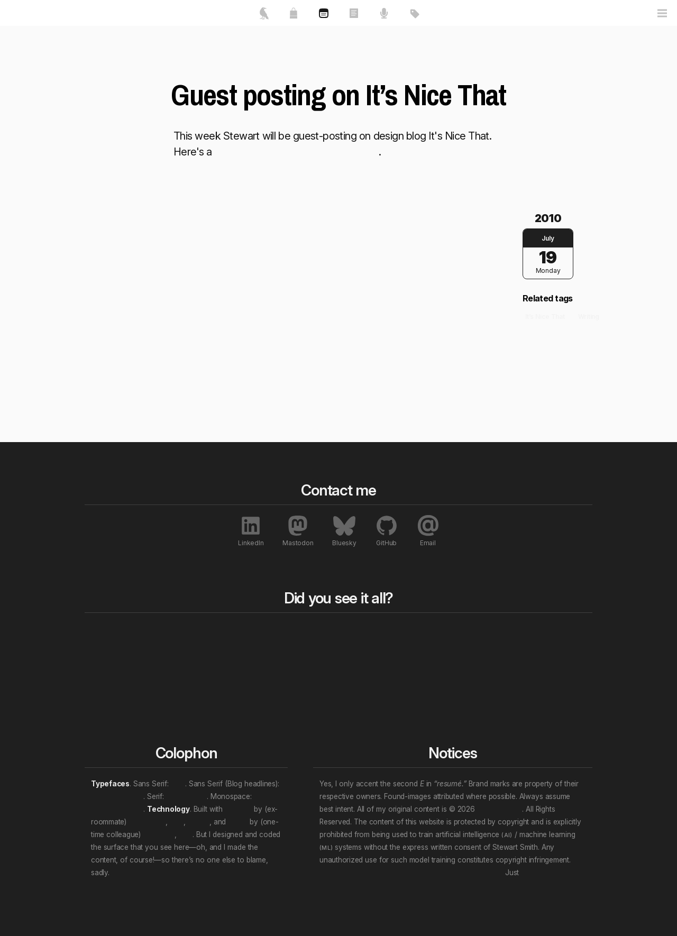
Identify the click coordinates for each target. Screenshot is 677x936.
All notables (524, 632)
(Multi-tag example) (432, 698)
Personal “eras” (424, 686)
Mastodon (297, 531)
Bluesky (344, 531)
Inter (178, 783)
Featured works (120, 648)
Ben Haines (147, 822)
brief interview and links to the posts (297, 151)
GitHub (387, 531)
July (548, 238)
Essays (206, 648)
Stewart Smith (499, 809)
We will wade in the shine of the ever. (173, 872)
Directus (238, 809)
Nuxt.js (198, 822)
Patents (511, 711)
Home (105, 632)
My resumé (111, 673)
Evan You (159, 834)
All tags (413, 632)
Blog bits (314, 632)
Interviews (516, 698)
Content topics (423, 648)
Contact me (112, 686)
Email (428, 531)
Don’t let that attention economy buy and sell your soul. (411, 872)
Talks (202, 660)
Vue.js (238, 822)
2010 (548, 218)
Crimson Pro (186, 796)
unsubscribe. (541, 872)
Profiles (511, 686)
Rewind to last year (329, 648)
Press (507, 648)
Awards (511, 660)
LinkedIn (250, 531)
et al (177, 822)
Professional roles (429, 660)
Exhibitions (517, 673)
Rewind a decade (326, 660)
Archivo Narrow (117, 796)
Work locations (423, 673)
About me (109, 660)
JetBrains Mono (117, 809)
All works (214, 632)
